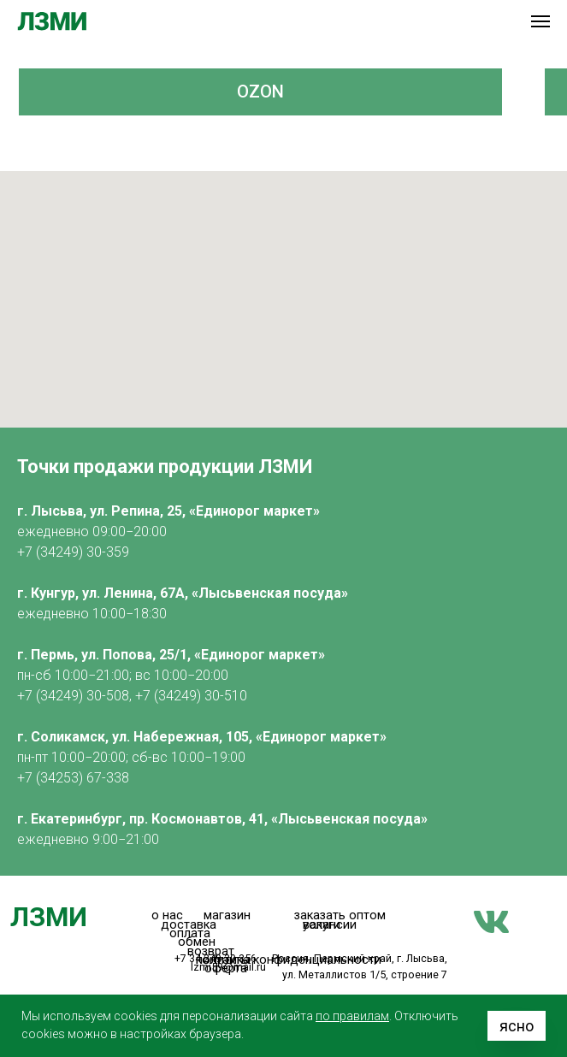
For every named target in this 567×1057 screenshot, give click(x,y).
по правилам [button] (352, 1016)
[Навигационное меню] (540, 21)
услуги (321, 925)
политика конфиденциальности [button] (288, 960)
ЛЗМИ (48, 917)
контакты (223, 960)
